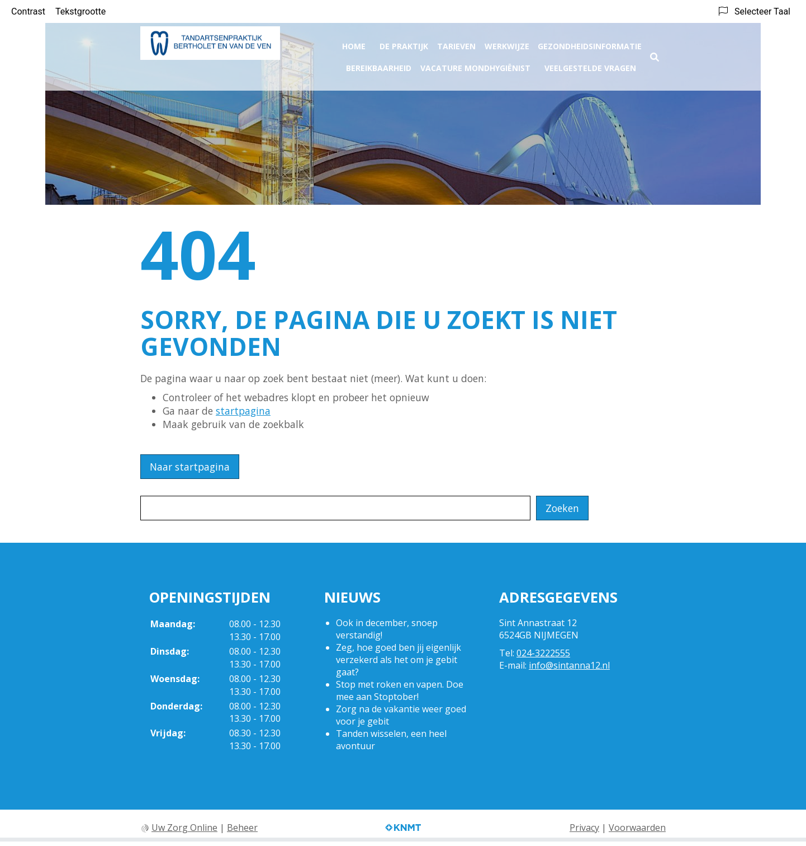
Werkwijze (507, 42)
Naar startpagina (190, 466)
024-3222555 (543, 653)
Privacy (584, 827)
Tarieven (456, 42)
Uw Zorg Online (184, 827)
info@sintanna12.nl (569, 665)
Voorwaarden (637, 827)
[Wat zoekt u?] (335, 508)
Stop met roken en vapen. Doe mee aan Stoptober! (399, 690)
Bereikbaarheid (378, 64)
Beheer (242, 827)
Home (354, 42)
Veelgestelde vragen (590, 64)
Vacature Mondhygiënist (475, 64)
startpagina (243, 410)
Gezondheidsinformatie (590, 42)
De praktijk (404, 42)
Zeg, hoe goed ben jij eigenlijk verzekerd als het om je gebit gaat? (398, 659)
